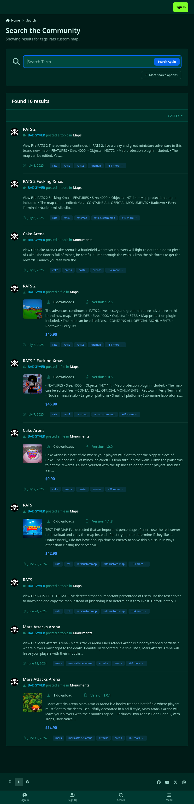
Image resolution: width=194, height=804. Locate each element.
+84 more (138, 564)
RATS (27, 505)
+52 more (115, 270)
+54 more (115, 165)
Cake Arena (34, 233)
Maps (77, 135)
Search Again (167, 61)
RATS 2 (29, 129)
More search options (161, 75)
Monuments (82, 239)
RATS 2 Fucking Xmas (43, 181)
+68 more (136, 663)
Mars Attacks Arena (41, 627)
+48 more (129, 217)
